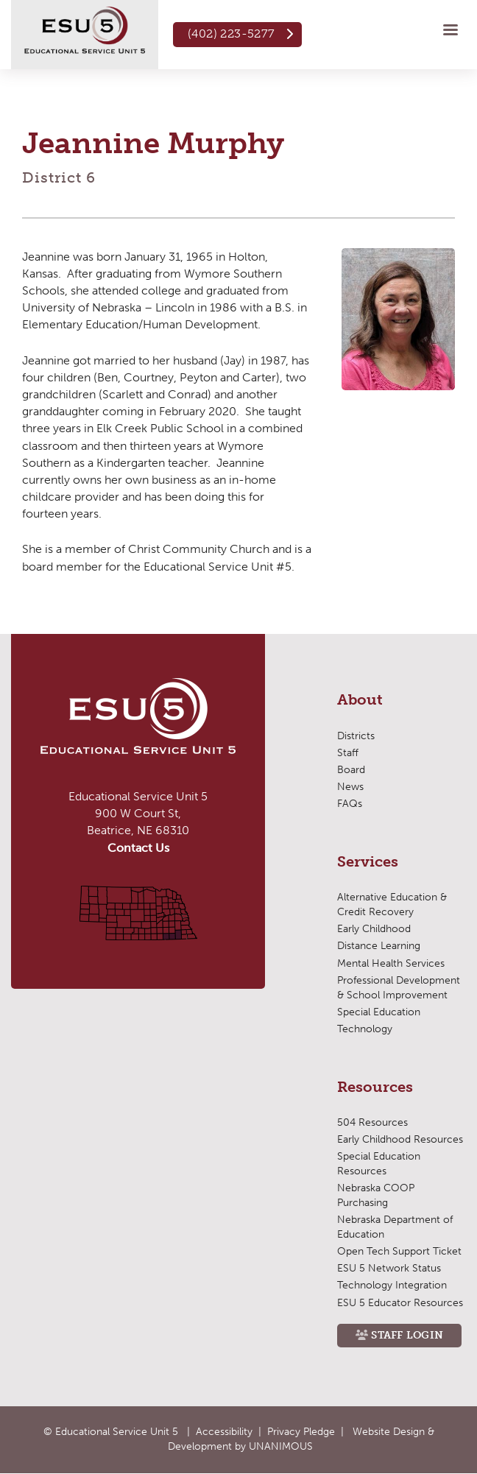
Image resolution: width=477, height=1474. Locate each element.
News (350, 786)
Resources (375, 1087)
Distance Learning (378, 945)
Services (367, 862)
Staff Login (407, 1335)
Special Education (378, 1012)
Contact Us (138, 848)
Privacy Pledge (301, 1431)
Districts (356, 736)
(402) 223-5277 (231, 33)
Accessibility (224, 1431)
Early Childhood (374, 929)
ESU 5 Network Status (389, 1268)
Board (351, 770)
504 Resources (372, 1122)
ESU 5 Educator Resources (400, 1303)
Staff (347, 753)
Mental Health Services (391, 963)
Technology (364, 1029)
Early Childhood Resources (400, 1139)
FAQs (349, 803)
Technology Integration (392, 1285)
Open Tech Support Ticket (399, 1251)
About (360, 700)
